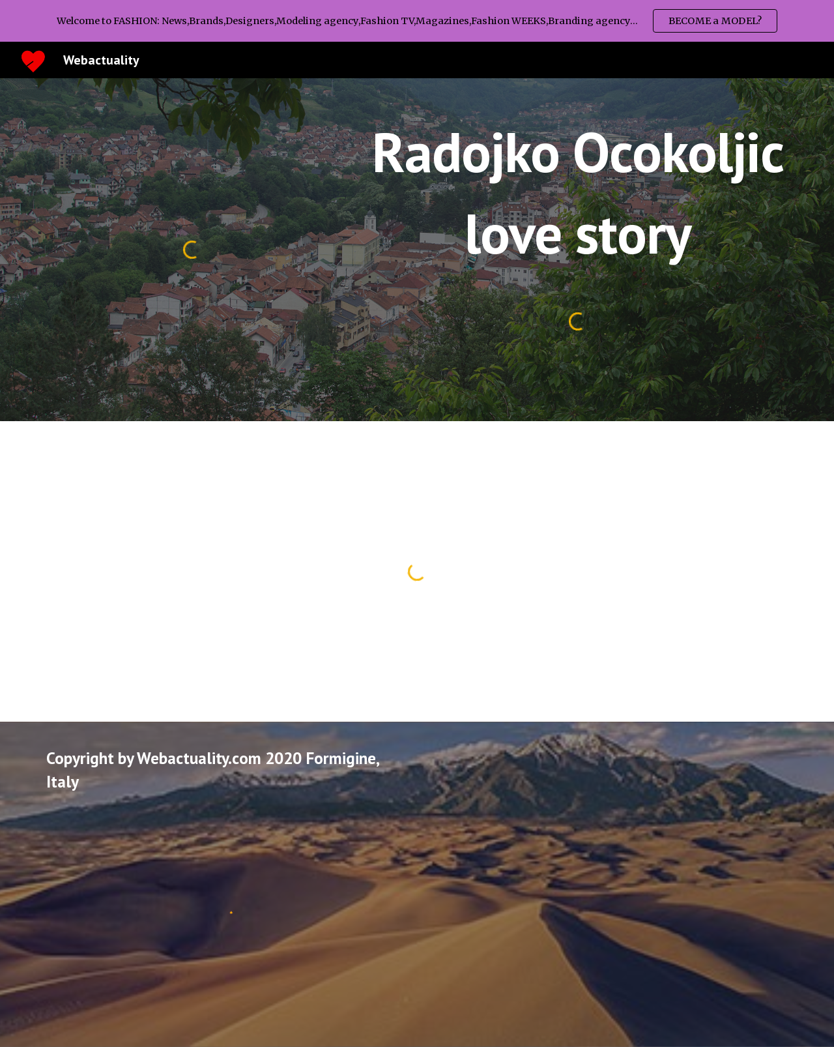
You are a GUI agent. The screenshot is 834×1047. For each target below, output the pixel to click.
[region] (417, 21)
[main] (577, 193)
